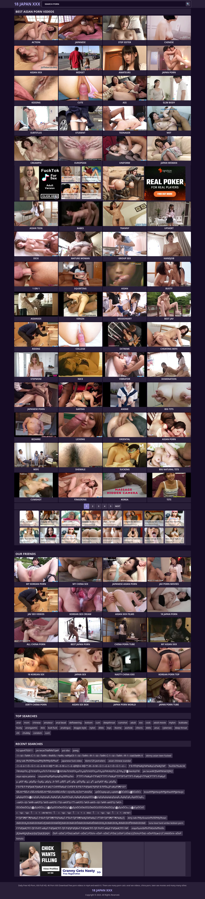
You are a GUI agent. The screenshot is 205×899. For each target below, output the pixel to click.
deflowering (75, 722)
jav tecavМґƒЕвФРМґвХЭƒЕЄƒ (157, 771)
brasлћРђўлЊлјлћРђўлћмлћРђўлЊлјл (164, 791)
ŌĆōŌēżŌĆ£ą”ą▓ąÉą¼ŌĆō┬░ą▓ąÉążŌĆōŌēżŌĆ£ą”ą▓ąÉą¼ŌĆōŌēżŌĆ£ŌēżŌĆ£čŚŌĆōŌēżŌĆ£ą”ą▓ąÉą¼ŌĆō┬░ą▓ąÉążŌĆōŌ (80, 807)
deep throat (181, 727)
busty (19, 727)
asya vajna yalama (25, 776)
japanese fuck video (72, 760)
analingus (65, 727)
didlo (148, 727)
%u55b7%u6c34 (177, 765)
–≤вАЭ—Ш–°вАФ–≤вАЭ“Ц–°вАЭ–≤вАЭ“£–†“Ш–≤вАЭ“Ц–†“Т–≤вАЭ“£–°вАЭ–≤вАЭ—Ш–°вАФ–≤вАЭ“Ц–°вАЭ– (69, 802)
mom (26, 722)
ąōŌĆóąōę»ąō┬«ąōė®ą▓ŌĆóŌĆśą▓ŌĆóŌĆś (118, 791)
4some (117, 727)
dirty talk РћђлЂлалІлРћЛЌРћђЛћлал (147, 817)
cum (98, 722)
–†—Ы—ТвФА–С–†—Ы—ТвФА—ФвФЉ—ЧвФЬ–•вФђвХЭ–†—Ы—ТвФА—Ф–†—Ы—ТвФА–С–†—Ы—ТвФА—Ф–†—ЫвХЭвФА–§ (79, 755)
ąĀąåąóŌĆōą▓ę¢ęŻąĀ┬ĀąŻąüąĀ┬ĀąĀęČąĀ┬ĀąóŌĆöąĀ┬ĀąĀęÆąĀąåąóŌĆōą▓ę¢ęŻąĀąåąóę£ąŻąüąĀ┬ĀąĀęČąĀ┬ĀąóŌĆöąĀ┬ (80, 797)
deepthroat (109, 722)
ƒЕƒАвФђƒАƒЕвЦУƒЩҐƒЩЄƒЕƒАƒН (33, 833)
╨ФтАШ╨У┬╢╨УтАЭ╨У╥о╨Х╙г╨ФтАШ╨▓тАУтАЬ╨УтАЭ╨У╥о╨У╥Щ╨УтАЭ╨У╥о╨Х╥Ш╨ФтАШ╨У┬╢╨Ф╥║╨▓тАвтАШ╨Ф (78, 771)
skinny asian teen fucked (158, 755)
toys (109, 727)
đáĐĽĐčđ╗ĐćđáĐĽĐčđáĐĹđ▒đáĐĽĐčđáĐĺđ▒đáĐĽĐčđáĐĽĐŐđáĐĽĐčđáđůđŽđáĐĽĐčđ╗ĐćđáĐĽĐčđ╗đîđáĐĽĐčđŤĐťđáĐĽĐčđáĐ (81, 823)
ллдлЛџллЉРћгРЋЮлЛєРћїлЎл (148, 828)
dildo (101, 727)
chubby (26, 732)
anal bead (61, 722)
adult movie (160, 722)
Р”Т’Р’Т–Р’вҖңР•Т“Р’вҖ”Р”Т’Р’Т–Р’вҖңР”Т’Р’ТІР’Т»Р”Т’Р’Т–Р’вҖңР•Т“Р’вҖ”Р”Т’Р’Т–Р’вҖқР (121, 776)
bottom (88, 722)
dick (43, 727)
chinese (36, 722)
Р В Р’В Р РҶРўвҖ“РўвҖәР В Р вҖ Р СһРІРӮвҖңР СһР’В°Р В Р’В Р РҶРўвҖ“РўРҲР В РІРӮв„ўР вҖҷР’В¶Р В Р (71, 786)
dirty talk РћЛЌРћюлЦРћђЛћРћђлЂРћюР (37, 760)
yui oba (66, 750)
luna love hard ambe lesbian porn (166, 823)
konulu (20, 838)
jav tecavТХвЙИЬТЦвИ (47, 750)
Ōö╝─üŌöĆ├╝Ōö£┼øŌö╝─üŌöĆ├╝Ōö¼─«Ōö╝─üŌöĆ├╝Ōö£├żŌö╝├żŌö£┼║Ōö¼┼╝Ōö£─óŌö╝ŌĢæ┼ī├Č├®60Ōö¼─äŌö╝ (117, 833)
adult (133, 722)
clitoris (139, 727)
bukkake (183, 722)
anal (18, 722)
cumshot (122, 722)
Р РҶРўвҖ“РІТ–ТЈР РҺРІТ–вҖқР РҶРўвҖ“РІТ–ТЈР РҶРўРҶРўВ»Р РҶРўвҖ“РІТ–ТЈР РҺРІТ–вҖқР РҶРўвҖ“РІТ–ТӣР (72, 828)
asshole (129, 727)
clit (17, 732)
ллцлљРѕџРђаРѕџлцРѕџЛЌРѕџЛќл (55, 776)
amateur (48, 722)
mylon (172, 722)
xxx (141, 722)
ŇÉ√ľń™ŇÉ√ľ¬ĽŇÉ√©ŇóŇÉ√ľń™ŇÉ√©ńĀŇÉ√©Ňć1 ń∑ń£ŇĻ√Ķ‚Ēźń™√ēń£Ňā (54, 791)
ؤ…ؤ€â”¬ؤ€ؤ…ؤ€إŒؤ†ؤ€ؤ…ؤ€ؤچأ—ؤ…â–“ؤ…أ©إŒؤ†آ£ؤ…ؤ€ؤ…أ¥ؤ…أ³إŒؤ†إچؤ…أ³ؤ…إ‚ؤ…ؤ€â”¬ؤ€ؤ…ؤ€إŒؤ (66, 781)
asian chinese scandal (119, 760)
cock (148, 722)
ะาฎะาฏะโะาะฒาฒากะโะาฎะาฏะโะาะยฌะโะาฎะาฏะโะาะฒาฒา (73, 812)
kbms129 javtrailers (95, 760)
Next (117, 506)
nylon (92, 727)
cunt (47, 732)
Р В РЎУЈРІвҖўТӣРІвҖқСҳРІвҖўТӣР (147, 765)
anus (156, 727)
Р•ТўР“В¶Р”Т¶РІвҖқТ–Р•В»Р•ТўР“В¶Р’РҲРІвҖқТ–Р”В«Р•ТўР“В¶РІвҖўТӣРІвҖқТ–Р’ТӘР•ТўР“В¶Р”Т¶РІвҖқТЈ (70, 817)
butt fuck (52, 727)
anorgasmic (31, 727)
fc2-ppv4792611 (24, 750)
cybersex (167, 727)
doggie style (80, 727)
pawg (75, 750)
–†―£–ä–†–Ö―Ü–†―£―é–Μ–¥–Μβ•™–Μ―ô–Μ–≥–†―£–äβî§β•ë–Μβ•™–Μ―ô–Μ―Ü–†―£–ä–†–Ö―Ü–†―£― (71, 765)
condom (37, 732)
